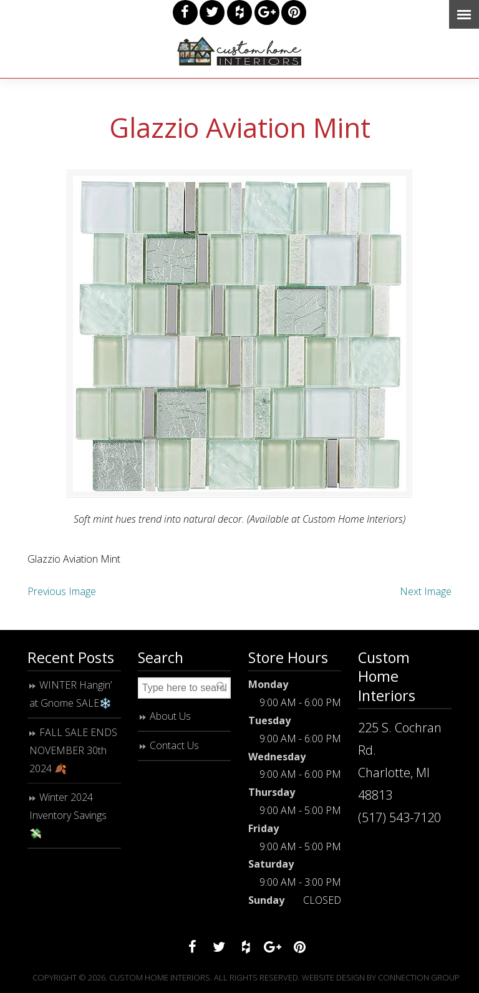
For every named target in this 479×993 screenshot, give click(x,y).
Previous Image (61, 591)
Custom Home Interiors (239, 51)
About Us (170, 716)
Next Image (426, 591)
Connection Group (419, 977)
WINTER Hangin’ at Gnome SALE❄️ (70, 694)
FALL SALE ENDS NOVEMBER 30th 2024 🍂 (73, 750)
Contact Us (174, 745)
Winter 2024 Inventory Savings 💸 (68, 815)
